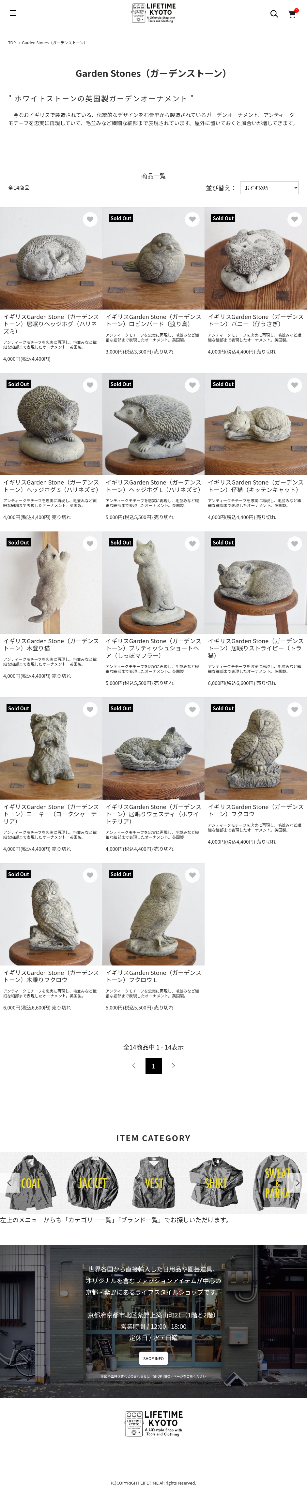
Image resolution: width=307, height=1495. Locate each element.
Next (297, 1183)
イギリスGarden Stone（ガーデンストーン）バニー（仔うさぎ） (256, 320)
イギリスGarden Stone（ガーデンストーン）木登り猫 (51, 644)
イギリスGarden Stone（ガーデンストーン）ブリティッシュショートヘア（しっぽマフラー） (154, 648)
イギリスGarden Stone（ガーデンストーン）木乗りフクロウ (51, 976)
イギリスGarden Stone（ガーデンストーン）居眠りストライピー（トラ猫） (256, 648)
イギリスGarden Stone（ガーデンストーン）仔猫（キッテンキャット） (256, 486)
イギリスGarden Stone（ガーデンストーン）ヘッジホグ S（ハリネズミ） (52, 486)
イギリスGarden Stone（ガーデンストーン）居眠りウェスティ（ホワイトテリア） (154, 813)
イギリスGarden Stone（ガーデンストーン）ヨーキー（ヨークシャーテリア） (51, 813)
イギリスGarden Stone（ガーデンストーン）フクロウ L (154, 976)
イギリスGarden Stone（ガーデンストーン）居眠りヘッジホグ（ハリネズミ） (51, 323)
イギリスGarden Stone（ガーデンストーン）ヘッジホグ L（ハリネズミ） (155, 486)
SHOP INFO (153, 1358)
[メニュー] (13, 13)
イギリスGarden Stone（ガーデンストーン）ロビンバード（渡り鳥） (154, 320)
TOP (12, 42)
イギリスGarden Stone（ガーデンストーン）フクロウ (256, 810)
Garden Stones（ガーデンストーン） (55, 42)
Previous (10, 1183)
